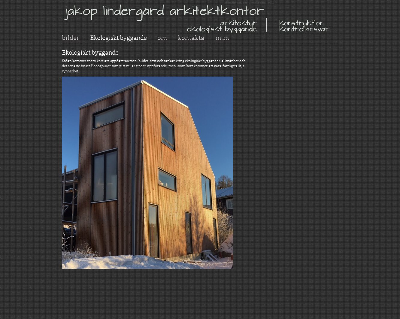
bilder (70, 37)
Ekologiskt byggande (118, 37)
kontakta (191, 37)
